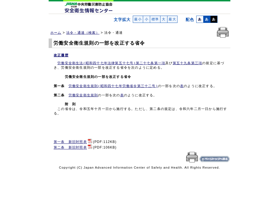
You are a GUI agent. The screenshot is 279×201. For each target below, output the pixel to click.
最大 (172, 19)
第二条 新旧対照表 (70, 148)
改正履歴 (61, 55)
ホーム (56, 33)
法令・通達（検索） (83, 33)
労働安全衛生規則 (83, 95)
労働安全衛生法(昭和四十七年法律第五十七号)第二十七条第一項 (111, 63)
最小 (138, 19)
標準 (155, 19)
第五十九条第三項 (187, 63)
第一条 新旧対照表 (70, 142)
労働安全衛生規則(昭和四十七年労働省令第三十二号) (113, 86)
